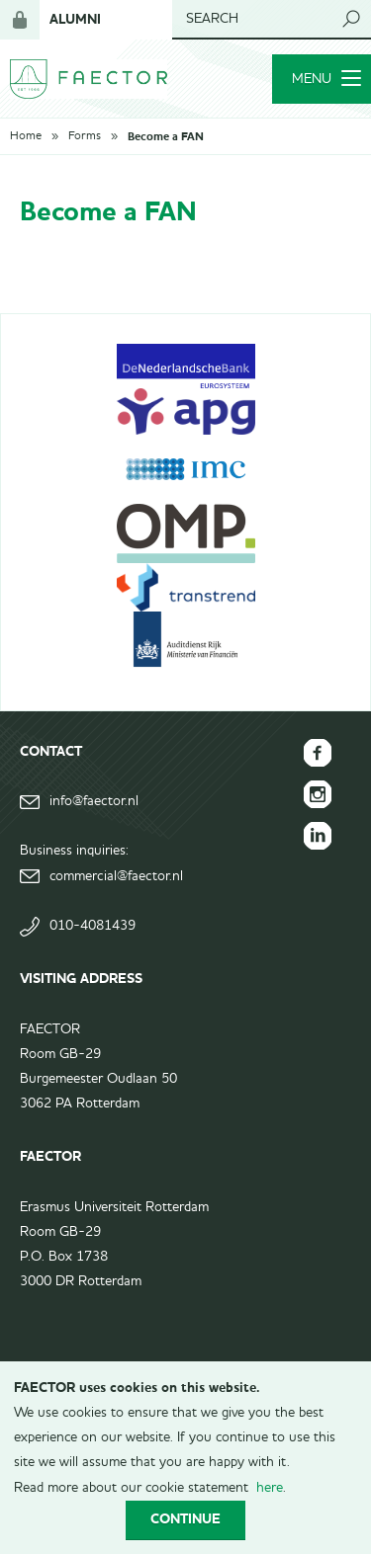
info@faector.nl (94, 801)
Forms (84, 136)
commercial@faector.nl (116, 876)
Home (26, 136)
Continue (185, 1519)
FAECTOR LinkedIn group (317, 836)
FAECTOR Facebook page (317, 753)
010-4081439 (92, 926)
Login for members (20, 20)
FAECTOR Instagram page (317, 794)
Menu (326, 79)
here (269, 1488)
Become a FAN (166, 136)
